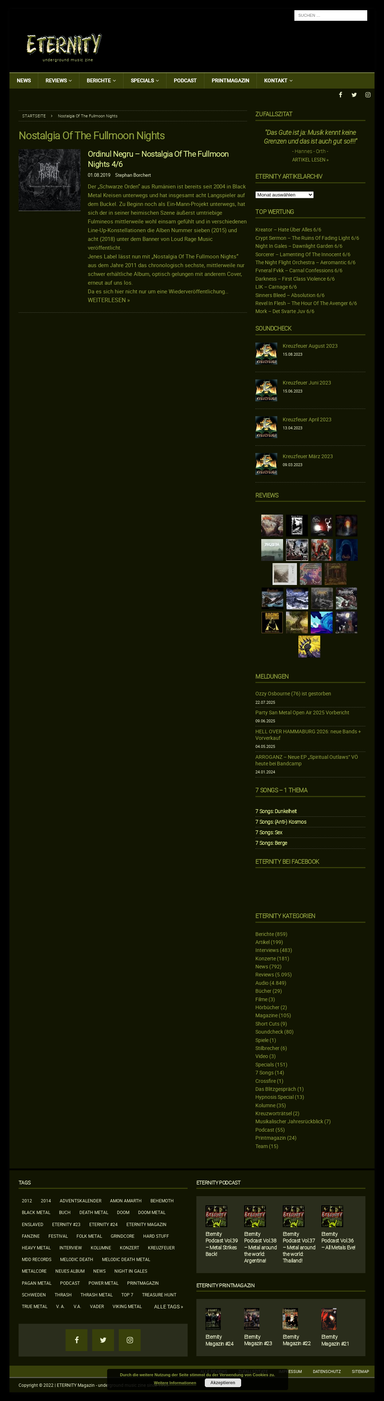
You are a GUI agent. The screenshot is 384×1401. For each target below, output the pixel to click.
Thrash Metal (97, 1294)
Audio (262, 982)
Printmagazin (230, 80)
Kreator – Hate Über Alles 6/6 (288, 229)
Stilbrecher (267, 1047)
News (24, 80)
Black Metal (36, 1212)
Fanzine (31, 1235)
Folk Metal (89, 1235)
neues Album (70, 1271)
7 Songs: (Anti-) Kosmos (280, 821)
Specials (142, 80)
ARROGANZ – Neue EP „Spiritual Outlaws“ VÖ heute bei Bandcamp (306, 759)
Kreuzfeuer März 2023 (308, 455)
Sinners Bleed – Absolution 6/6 (290, 294)
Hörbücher (267, 1006)
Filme (261, 998)
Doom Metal (151, 1212)
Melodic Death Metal (126, 1259)
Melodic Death (76, 1259)
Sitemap (360, 1371)
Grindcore (122, 1235)
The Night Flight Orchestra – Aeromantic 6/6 (305, 261)
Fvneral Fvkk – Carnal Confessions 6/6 (298, 270)
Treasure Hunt (159, 1294)
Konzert (129, 1247)
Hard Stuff (156, 1235)
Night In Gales (130, 1271)
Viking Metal (127, 1306)
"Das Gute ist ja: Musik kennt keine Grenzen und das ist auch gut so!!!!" (310, 136)
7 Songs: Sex (268, 832)
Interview (70, 1247)
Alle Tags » (168, 1306)
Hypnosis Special (274, 1096)
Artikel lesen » (310, 160)
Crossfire (265, 1080)
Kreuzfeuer (161, 1247)
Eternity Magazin (146, 1224)
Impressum (290, 1371)
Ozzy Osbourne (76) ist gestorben (293, 693)
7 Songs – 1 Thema (281, 790)
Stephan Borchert (133, 174)
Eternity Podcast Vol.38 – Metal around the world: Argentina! (260, 1247)
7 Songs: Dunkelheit (276, 810)
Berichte (99, 80)
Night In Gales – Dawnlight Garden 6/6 (298, 245)
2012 (27, 1200)
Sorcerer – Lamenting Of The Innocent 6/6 (302, 253)
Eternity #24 (103, 1224)
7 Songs (264, 1072)
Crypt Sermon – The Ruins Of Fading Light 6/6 (307, 237)
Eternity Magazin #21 (335, 1340)
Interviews (267, 950)
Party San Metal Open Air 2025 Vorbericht (302, 712)
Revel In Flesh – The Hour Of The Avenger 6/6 (306, 302)
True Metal (34, 1306)
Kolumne (265, 1104)
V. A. (60, 1306)
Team (261, 1145)
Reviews (56, 80)
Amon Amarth (126, 1200)
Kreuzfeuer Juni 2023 (307, 382)
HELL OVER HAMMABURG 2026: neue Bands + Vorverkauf (308, 734)
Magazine (266, 1015)
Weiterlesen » (109, 300)
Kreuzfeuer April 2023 (307, 418)
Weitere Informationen (175, 1383)
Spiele (262, 1039)
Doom (123, 1212)
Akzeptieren (222, 1382)
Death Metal (93, 1212)
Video (261, 1056)
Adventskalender (80, 1200)
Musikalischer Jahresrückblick (289, 1121)
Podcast (185, 80)
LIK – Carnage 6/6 (276, 286)
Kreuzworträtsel (273, 1113)
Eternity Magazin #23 (258, 1339)
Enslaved (32, 1224)
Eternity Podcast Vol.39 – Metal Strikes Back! (221, 1243)
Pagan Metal (36, 1282)
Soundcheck (273, 328)
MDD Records (36, 1259)
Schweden (34, 1294)
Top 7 (127, 1294)
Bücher (263, 990)
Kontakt (275, 80)
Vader (97, 1306)
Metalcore (34, 1271)
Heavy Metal (36, 1247)
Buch (65, 1212)
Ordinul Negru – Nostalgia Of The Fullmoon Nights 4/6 (158, 159)
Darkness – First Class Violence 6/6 (295, 278)
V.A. (77, 1306)
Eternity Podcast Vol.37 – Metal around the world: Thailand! (299, 1247)
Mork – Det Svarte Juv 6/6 (284, 311)
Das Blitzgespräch (275, 1088)
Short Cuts (267, 1023)
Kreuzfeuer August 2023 (310, 345)
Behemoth (162, 1200)
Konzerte (265, 958)
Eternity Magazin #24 (219, 1340)
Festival (58, 1235)
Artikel (262, 941)
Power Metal (103, 1282)
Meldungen (271, 676)
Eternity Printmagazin (225, 1285)
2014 (46, 1200)
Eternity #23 (66, 1224)
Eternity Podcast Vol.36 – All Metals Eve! (338, 1240)
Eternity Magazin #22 (297, 1340)
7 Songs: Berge (271, 842)
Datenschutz (327, 1371)
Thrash (63, 1294)
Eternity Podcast (218, 1182)
